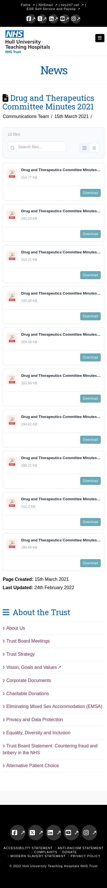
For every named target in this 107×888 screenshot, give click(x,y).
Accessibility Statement (28, 848)
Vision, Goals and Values (30, 667)
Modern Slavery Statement (38, 856)
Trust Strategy (19, 654)
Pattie (26, 5)
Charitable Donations (26, 693)
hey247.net (70, 5)
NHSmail (46, 5)
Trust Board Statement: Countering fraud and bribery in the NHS (50, 749)
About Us (14, 628)
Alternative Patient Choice (31, 765)
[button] (99, 38)
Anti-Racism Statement (81, 848)
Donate (69, 852)
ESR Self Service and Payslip (51, 9)
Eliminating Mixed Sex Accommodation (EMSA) (52, 706)
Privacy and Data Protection (33, 719)
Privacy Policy (85, 856)
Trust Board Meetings (26, 641)
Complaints (46, 852)
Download (90, 193)
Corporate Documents (27, 680)
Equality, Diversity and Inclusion (36, 732)
